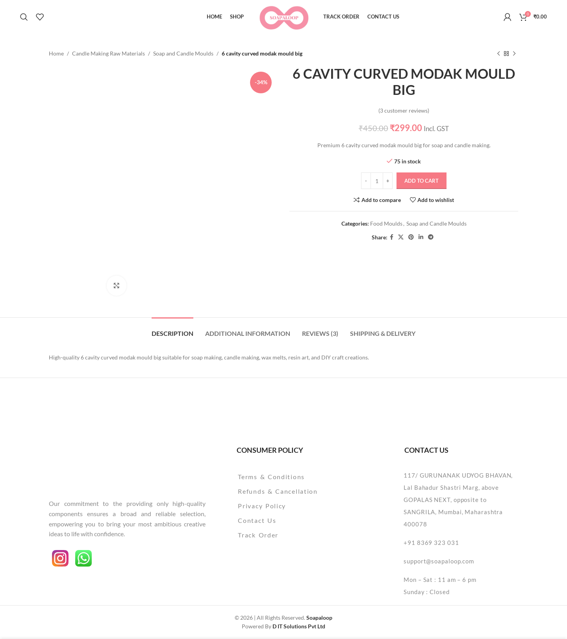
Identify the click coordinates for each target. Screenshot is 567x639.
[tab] (172, 329)
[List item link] (298, 476)
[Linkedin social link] (421, 237)
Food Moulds (386, 223)
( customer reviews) (403, 110)
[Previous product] (498, 53)
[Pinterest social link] (411, 237)
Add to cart (421, 181)
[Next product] (514, 53)
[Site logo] (284, 16)
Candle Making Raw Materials (108, 53)
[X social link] (401, 237)
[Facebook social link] (391, 237)
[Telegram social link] (431, 237)
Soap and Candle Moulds (183, 53)
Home (56, 53)
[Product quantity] (377, 181)
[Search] (24, 17)
